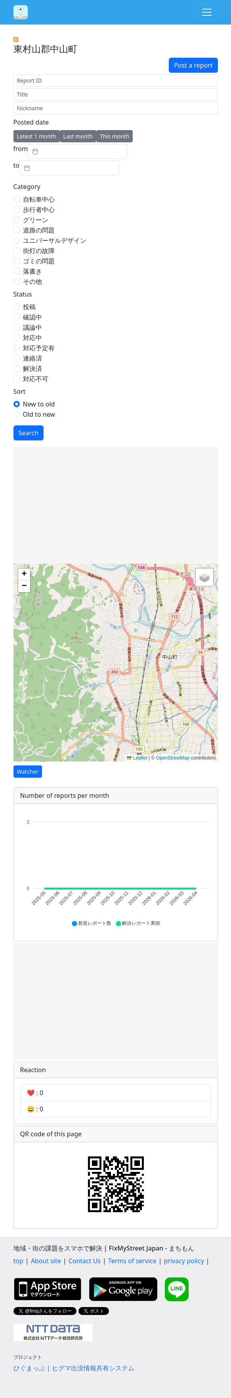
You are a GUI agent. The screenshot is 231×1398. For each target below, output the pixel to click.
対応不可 (35, 378)
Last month (78, 136)
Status (22, 294)
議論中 (32, 327)
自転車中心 (39, 199)
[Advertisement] (116, 505)
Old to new (39, 414)
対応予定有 (39, 348)
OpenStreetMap (173, 758)
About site (46, 1260)
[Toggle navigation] (207, 12)
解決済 (32, 368)
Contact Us (85, 1260)
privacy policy (184, 1260)
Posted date (31, 122)
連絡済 (32, 358)
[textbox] (77, 151)
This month (114, 136)
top (18, 1260)
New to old (39, 404)
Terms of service (132, 1260)
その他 (32, 281)
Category (26, 186)
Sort (19, 391)
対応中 (32, 337)
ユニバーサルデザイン (54, 240)
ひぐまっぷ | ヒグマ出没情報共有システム (73, 1368)
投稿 (29, 306)
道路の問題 (39, 230)
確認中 (32, 317)
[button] (24, 574)
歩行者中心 (39, 209)
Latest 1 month (36, 136)
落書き (32, 271)
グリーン (35, 219)
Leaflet (137, 758)
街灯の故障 (39, 250)
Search (29, 433)
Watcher (28, 771)
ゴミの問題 (39, 261)
